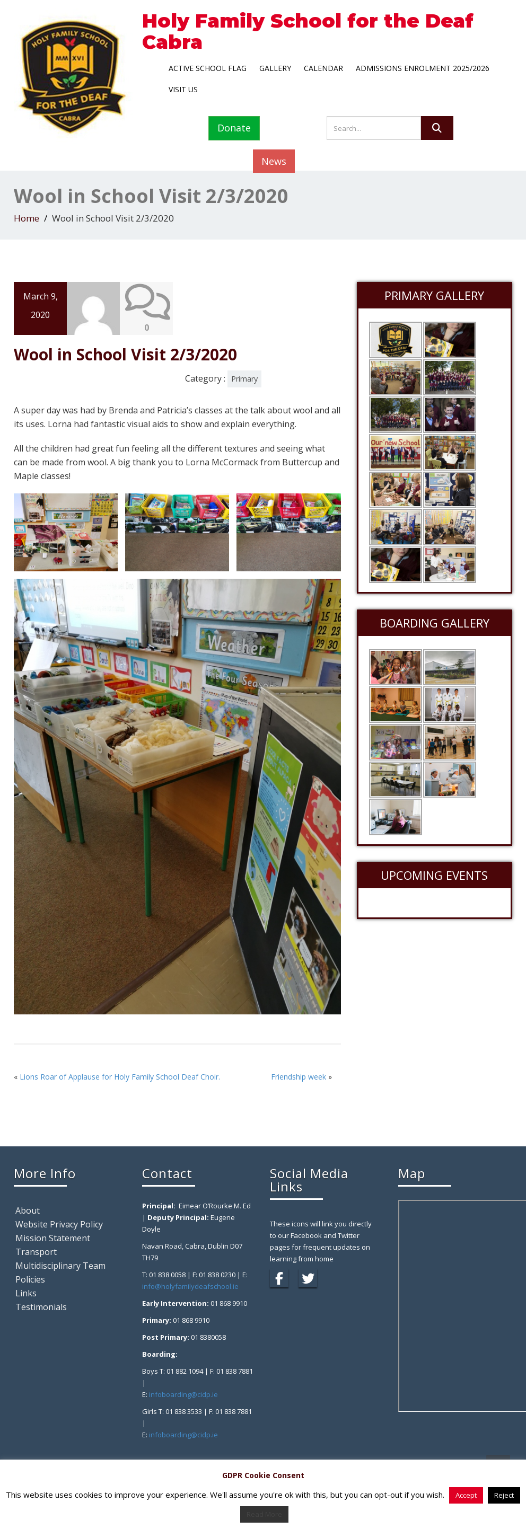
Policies (30, 1279)
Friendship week (298, 1077)
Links (26, 1293)
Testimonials (41, 1307)
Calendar (323, 68)
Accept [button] (466, 1495)
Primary (244, 379)
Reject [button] (504, 1495)
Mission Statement (52, 1238)
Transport (36, 1252)
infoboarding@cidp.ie (183, 1394)
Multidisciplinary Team (60, 1265)
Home (26, 218)
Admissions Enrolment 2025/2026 (422, 68)
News (273, 161)
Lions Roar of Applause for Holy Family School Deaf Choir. (120, 1077)
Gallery (275, 68)
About (27, 1210)
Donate (234, 127)
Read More (264, 1514)
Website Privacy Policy (59, 1224)
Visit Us (183, 89)
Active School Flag (208, 68)
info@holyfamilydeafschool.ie (190, 1286)
